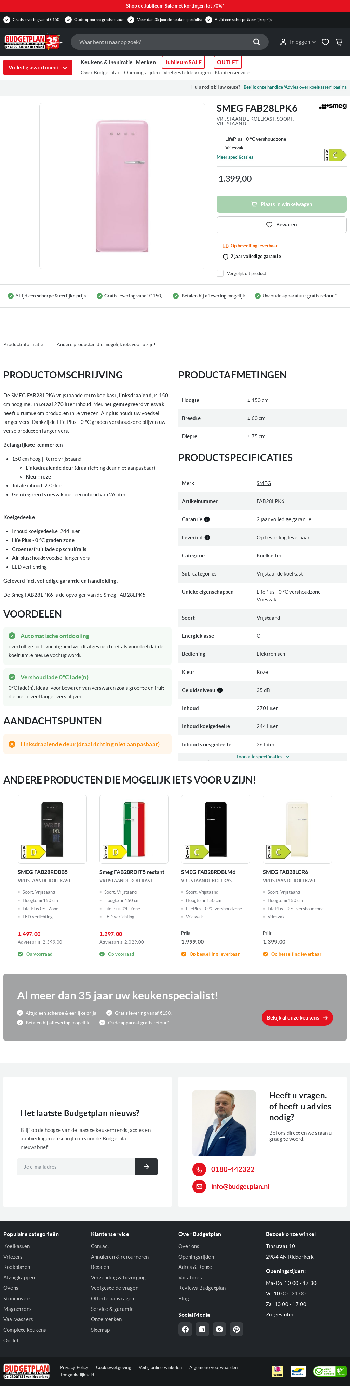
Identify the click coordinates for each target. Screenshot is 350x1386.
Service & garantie (112, 1309)
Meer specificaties (235, 157)
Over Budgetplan (100, 72)
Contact (100, 1246)
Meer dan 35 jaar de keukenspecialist (169, 19)
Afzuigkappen (19, 1277)
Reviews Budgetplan (202, 1288)
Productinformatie (23, 344)
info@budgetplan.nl (240, 1186)
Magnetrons (17, 1309)
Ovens (10, 1288)
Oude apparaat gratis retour (99, 19)
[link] (297, 42)
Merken (146, 62)
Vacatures (190, 1277)
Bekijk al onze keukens (293, 1018)
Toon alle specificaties (259, 756)
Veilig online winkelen (160, 1367)
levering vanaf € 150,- (133, 296)
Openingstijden (142, 72)
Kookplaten (16, 1267)
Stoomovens (17, 1298)
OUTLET (228, 62)
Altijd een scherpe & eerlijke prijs (243, 19)
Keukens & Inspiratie (107, 62)
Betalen (100, 1267)
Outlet (11, 1340)
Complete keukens (24, 1330)
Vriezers (13, 1257)
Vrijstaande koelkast (280, 574)
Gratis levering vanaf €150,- (37, 19)
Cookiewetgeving (113, 1367)
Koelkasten (16, 1246)
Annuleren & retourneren (120, 1257)
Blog (183, 1298)
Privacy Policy (74, 1367)
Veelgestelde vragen (187, 72)
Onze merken (106, 1319)
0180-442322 (233, 1169)
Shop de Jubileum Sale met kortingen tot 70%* (175, 6)
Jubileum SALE (183, 62)
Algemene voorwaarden (213, 1367)
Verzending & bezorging (118, 1277)
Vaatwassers (18, 1319)
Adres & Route (195, 1267)
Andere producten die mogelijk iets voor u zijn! (106, 344)
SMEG (264, 483)
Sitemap (100, 1330)
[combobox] (170, 42)
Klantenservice (232, 72)
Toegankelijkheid (77, 1374)
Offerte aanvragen (112, 1298)
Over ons (189, 1246)
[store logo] (33, 41)
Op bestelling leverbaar (254, 245)
